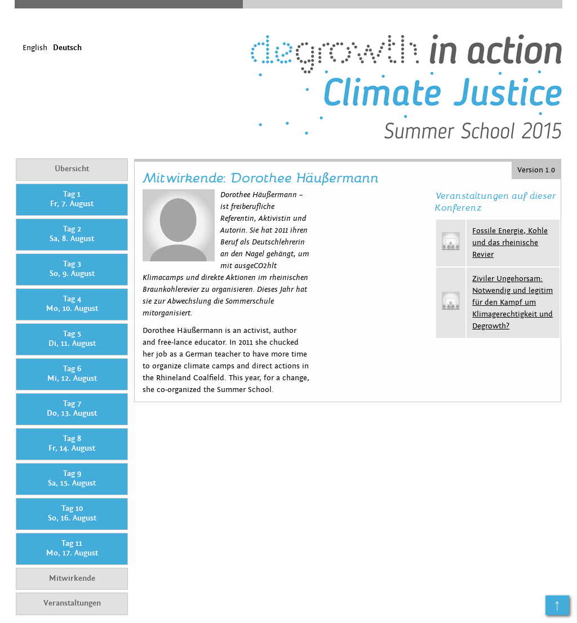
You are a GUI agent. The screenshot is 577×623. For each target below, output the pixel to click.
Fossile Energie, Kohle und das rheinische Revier (510, 242)
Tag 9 (72, 478)
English (35, 47)
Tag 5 (72, 339)
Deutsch (67, 47)
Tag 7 (72, 409)
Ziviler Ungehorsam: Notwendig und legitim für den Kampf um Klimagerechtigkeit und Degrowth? (512, 302)
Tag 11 (72, 548)
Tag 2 (72, 234)
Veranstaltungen (72, 603)
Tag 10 (72, 513)
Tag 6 (72, 374)
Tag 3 (72, 269)
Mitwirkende (72, 578)
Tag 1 (72, 199)
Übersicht (72, 168)
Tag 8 (71, 443)
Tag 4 (72, 304)
